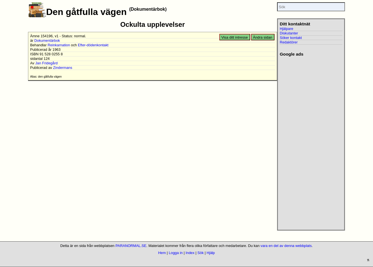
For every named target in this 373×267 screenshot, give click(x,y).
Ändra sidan (262, 37)
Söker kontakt (291, 38)
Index (190, 253)
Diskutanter (289, 33)
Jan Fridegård (46, 63)
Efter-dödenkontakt (93, 45)
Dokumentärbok (47, 40)
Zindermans (62, 67)
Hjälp (211, 253)
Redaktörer (288, 42)
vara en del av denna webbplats (286, 246)
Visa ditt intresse (234, 37)
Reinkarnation (59, 45)
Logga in (176, 253)
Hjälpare (286, 29)
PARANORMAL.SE (130, 246)
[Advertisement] (311, 141)
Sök (201, 253)
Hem (162, 253)
